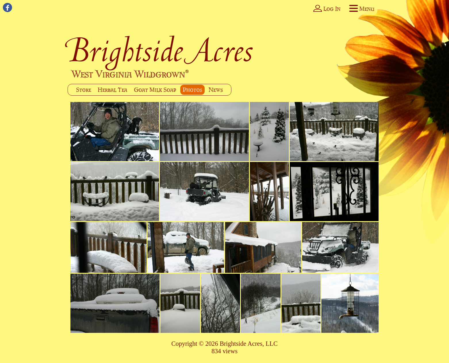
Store (83, 89)
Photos (192, 89)
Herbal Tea (112, 89)
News (216, 89)
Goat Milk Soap (155, 89)
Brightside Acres (160, 50)
